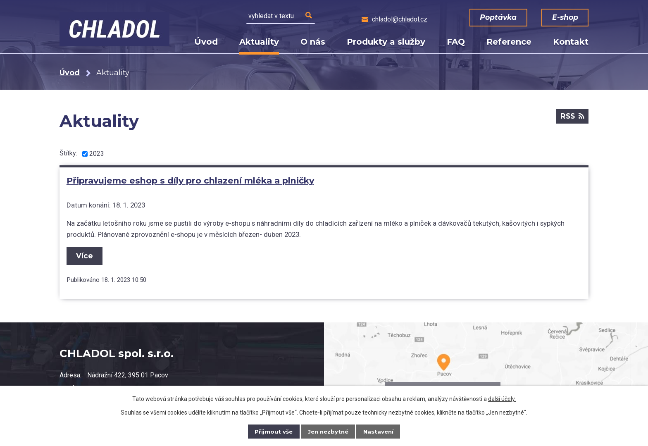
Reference (508, 42)
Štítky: (68, 153)
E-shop (563, 17)
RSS (571, 117)
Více (85, 253)
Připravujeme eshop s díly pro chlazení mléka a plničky (190, 180)
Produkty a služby (386, 42)
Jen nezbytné (328, 431)
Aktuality (259, 42)
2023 (96, 153)
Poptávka (500, 17)
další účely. (502, 399)
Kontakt (570, 42)
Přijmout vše (272, 431)
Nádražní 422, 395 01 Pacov (127, 375)
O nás (312, 42)
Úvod (206, 42)
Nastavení (379, 431)
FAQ (456, 42)
